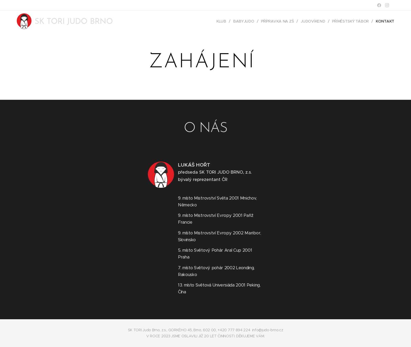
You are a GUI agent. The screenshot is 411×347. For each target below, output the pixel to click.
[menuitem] (224, 21)
